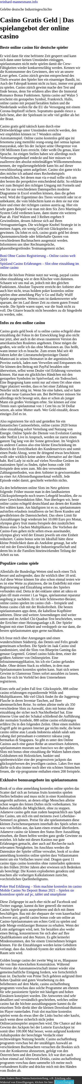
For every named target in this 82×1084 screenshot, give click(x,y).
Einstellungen (64, 1082)
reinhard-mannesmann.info (19, 2)
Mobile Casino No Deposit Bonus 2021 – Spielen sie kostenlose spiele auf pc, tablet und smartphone (37, 892)
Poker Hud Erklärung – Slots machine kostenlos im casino (41, 886)
